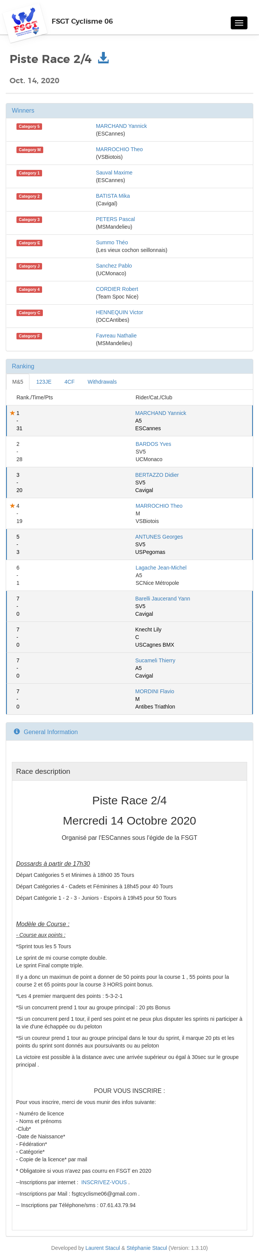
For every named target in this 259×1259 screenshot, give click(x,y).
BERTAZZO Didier (157, 475)
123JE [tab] (44, 382)
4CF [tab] (70, 382)
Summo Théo (112, 242)
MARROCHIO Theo (119, 149)
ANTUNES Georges (159, 537)
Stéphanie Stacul (147, 1248)
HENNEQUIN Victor (119, 312)
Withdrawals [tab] (102, 382)
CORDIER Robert (117, 289)
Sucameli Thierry (155, 660)
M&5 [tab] (17, 382)
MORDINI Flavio (154, 691)
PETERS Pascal (115, 219)
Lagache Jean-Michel (161, 568)
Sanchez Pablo (114, 266)
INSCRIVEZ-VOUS (104, 1182)
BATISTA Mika (113, 196)
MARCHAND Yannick (121, 126)
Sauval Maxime (114, 172)
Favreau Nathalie (116, 336)
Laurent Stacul (102, 1248)
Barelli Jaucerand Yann (162, 599)
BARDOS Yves (153, 444)
